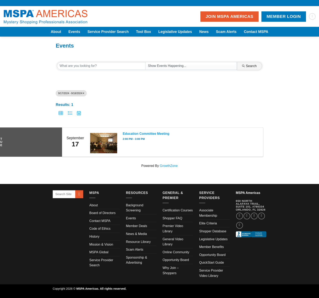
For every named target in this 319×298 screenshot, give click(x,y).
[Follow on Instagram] (247, 216)
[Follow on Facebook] (239, 216)
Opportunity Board (176, 260)
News (204, 32)
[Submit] (79, 194)
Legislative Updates (175, 32)
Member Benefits (211, 247)
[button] (61, 113)
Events (74, 32)
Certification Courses (178, 210)
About (56, 32)
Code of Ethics (99, 228)
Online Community (176, 252)
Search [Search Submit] (249, 66)
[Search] (312, 16)
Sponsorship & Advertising (136, 260)
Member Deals (136, 226)
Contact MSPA (256, 32)
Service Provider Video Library (211, 273)
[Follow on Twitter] (254, 216)
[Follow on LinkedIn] (261, 216)
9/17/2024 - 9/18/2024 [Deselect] (71, 93)
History (94, 236)
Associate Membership (208, 213)
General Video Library (173, 241)
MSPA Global (98, 252)
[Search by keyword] (101, 66)
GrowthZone (169, 165)
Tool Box (143, 32)
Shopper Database (212, 231)
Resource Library (138, 242)
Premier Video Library (173, 228)
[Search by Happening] (191, 66)
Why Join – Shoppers (171, 270)
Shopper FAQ (172, 218)
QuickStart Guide (211, 262)
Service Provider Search (108, 32)
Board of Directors (102, 213)
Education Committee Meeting (146, 133)
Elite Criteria (208, 223)
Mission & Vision (101, 244)
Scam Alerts (226, 32)
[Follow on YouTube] (239, 225)
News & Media (136, 234)
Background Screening (134, 207)
